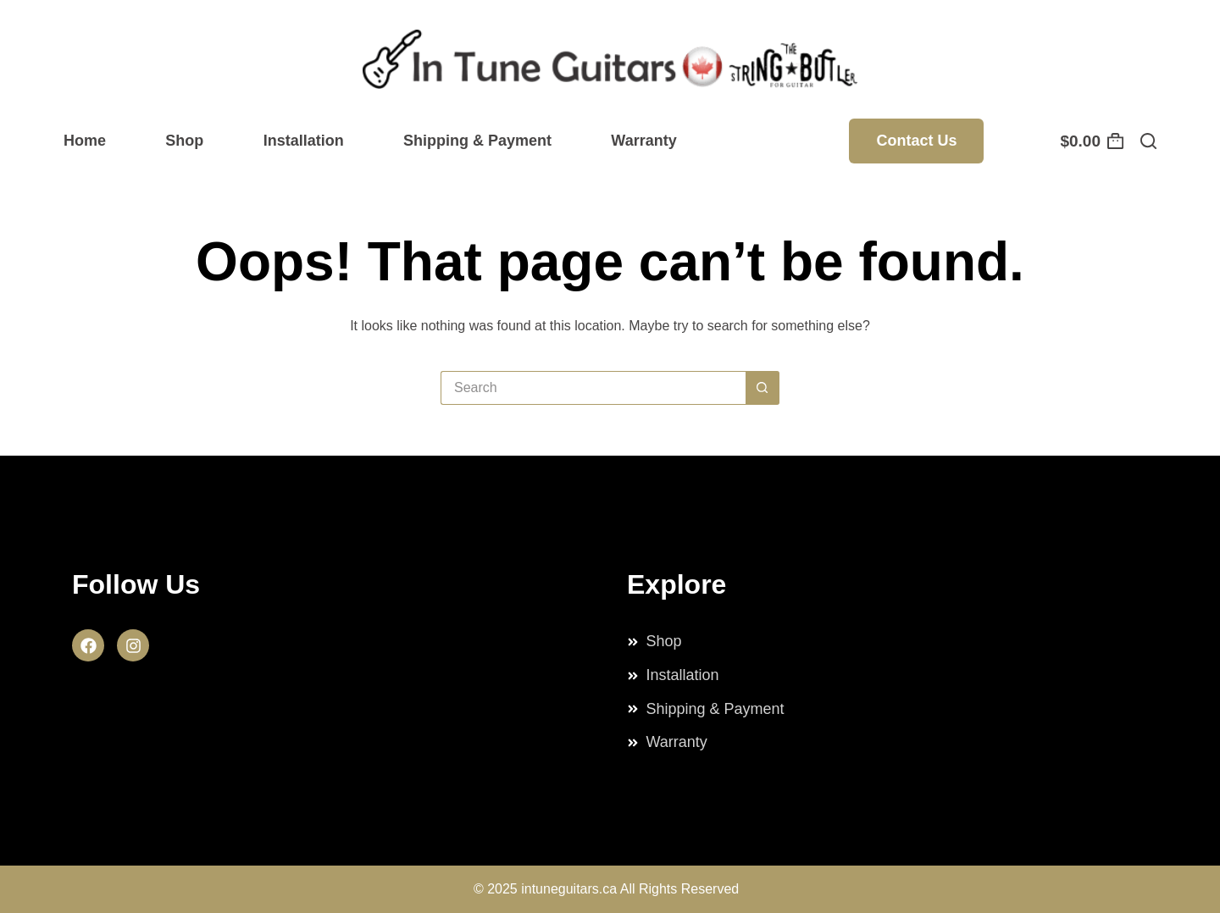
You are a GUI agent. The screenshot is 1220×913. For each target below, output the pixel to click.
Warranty (643, 140)
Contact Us (916, 140)
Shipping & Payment (477, 140)
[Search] (1148, 141)
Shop (184, 140)
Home (85, 140)
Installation (303, 140)
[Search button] (762, 388)
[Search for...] (593, 388)
